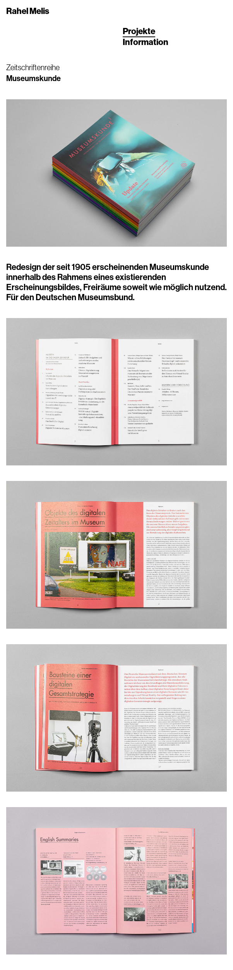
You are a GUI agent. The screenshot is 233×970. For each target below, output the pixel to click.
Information (145, 42)
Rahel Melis (27, 11)
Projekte (139, 31)
